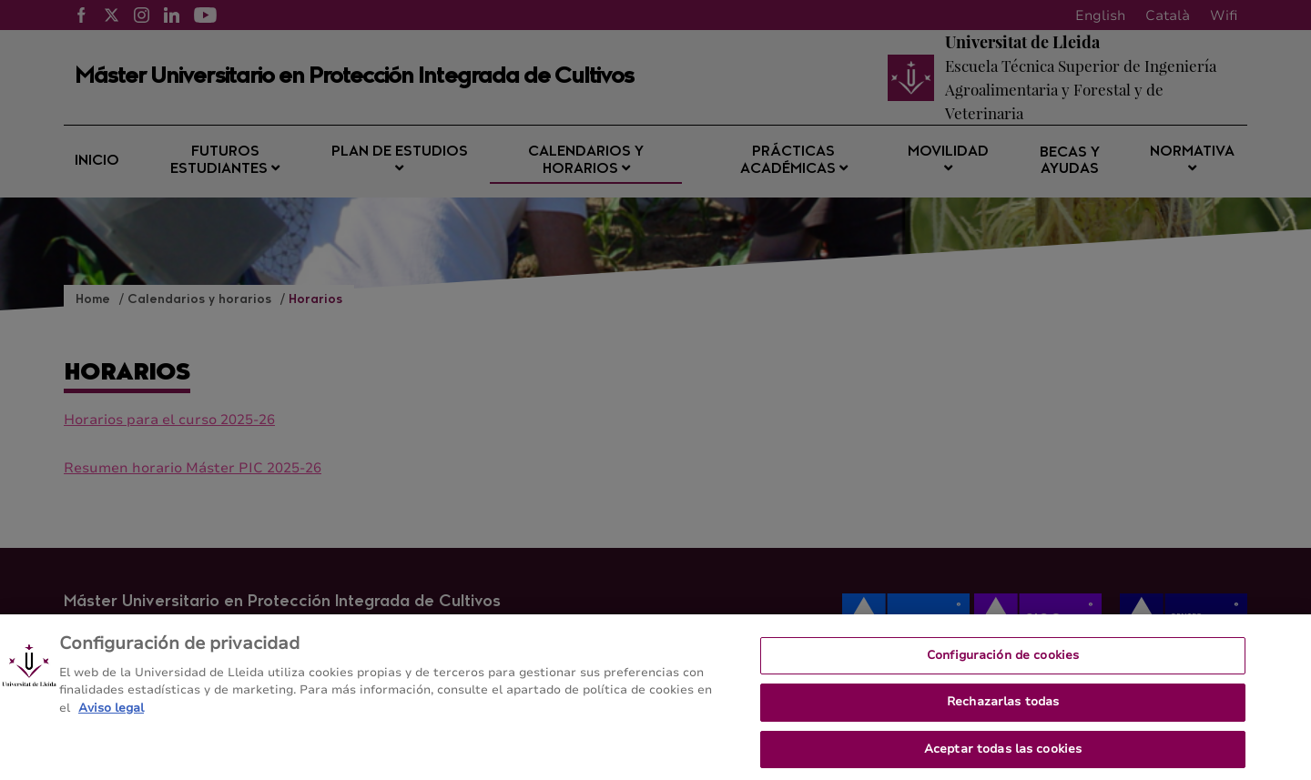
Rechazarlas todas (1003, 709)
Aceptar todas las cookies (1003, 756)
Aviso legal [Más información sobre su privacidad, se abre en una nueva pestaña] (111, 715)
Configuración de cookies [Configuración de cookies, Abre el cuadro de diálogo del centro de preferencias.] (1003, 662)
